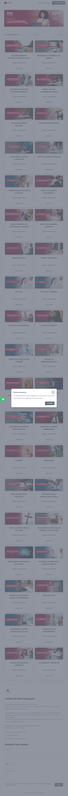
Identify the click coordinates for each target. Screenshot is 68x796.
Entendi (49, 403)
